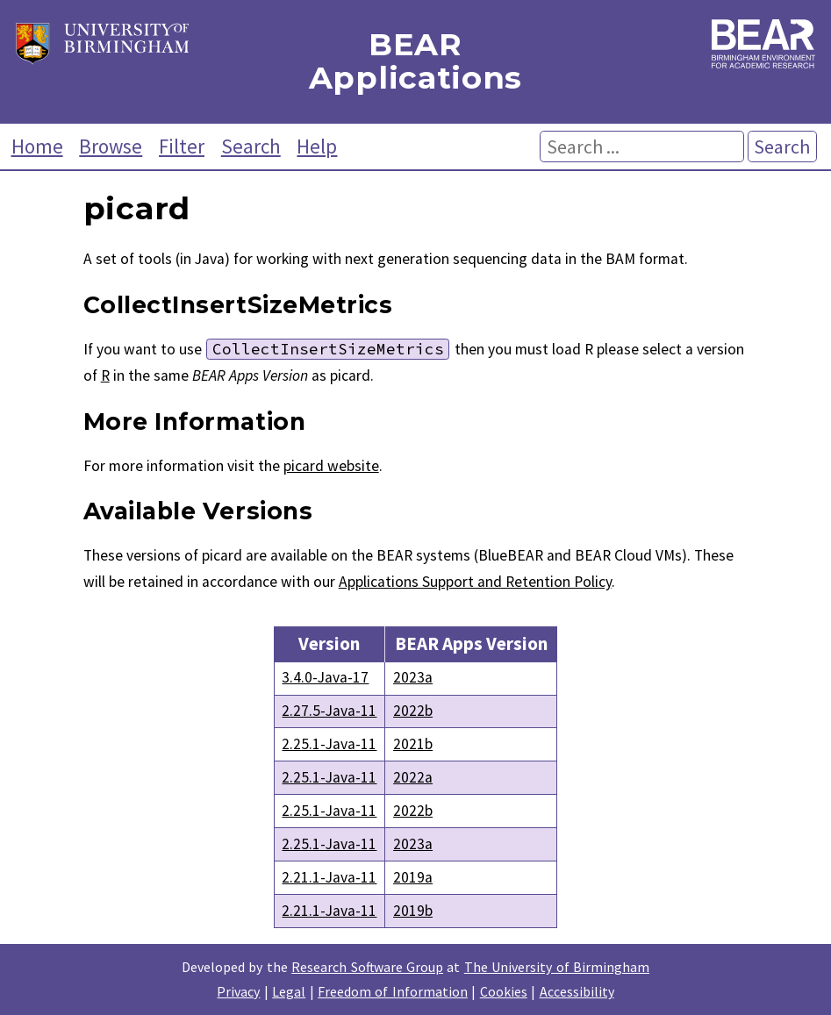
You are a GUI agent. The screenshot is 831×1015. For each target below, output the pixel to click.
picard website (331, 465)
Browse (110, 146)
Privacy (238, 991)
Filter (181, 146)
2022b (413, 710)
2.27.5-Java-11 (329, 710)
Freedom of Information (393, 991)
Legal (288, 991)
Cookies (503, 991)
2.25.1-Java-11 (329, 744)
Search (251, 146)
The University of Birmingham (556, 967)
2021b (413, 744)
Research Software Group (367, 967)
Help (317, 146)
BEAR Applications (415, 62)
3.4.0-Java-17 (325, 677)
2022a (413, 777)
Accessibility (577, 991)
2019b (413, 910)
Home (37, 146)
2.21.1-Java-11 (329, 877)
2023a (413, 677)
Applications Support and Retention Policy (475, 581)
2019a (413, 877)
